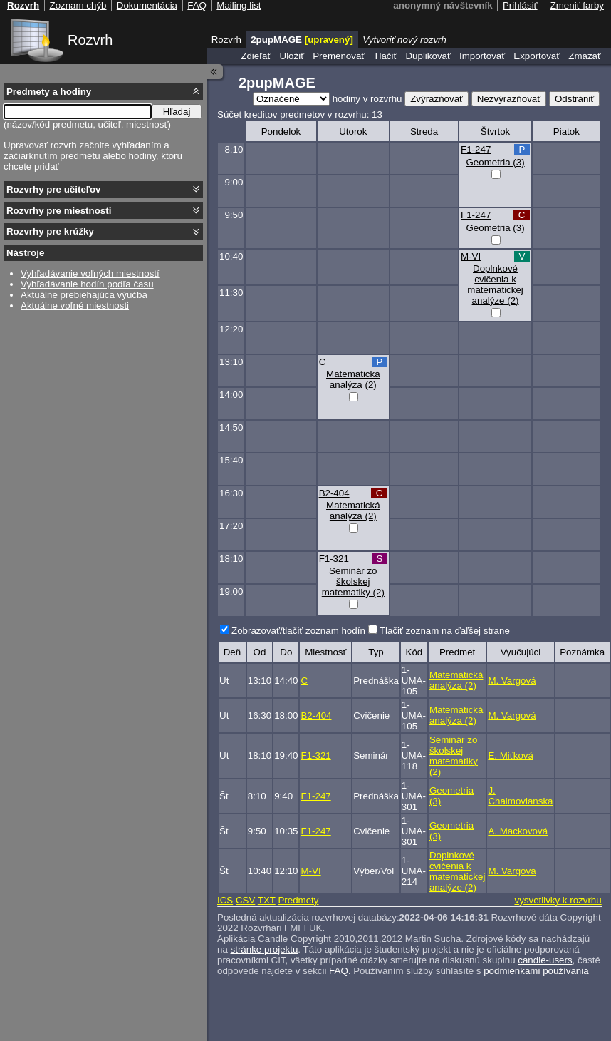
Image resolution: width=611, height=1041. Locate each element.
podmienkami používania (536, 970)
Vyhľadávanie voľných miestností (90, 273)
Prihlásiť (520, 5)
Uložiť (292, 56)
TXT (267, 900)
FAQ (338, 970)
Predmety (298, 900)
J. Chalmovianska (520, 795)
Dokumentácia (147, 5)
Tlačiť (385, 56)
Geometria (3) (495, 162)
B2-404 (334, 493)
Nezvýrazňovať (508, 98)
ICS (225, 900)
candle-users (545, 960)
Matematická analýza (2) (353, 379)
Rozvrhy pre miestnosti (58, 210)
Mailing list (238, 5)
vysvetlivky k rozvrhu (557, 900)
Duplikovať (428, 56)
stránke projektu (264, 949)
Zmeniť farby (577, 5)
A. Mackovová (518, 831)
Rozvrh (90, 40)
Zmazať (584, 56)
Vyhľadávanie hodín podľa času (87, 284)
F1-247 (476, 149)
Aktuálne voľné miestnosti (75, 305)
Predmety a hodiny (48, 91)
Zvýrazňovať (436, 98)
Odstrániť (574, 98)
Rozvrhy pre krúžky (50, 231)
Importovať (482, 56)
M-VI (471, 256)
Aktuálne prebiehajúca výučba (84, 294)
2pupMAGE (302, 39)
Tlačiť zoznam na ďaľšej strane (445, 630)
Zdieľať (256, 56)
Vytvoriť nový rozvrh (404, 39)
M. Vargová (512, 680)
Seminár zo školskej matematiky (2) (353, 581)
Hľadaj (177, 111)
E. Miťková (510, 755)
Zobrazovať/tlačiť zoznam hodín (298, 630)
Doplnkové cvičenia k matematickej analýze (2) (495, 284)
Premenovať (339, 56)
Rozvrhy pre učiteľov (53, 189)
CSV (245, 900)
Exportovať (536, 56)
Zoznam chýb (77, 5)
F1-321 (334, 558)
